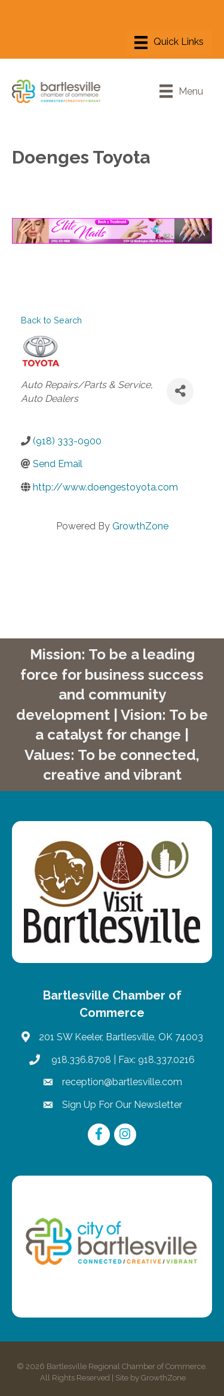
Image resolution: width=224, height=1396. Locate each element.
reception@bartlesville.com (122, 1082)
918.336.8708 (80, 1059)
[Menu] (169, 42)
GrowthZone (140, 526)
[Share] (180, 391)
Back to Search (51, 320)
